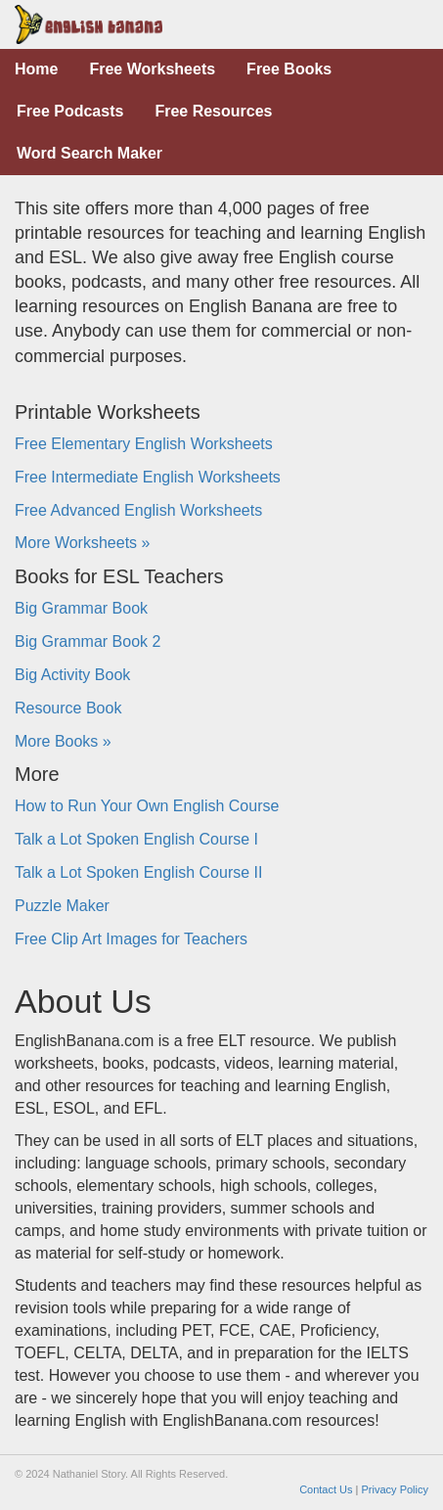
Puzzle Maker (62, 905)
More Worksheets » (82, 542)
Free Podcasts (70, 111)
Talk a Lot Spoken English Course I (136, 839)
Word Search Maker (89, 153)
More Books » (63, 741)
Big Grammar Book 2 (87, 641)
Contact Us (325, 1489)
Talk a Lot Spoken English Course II (138, 872)
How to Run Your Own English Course (147, 806)
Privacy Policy (395, 1489)
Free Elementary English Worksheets (144, 443)
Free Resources (213, 111)
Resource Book (68, 708)
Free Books (289, 69)
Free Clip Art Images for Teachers (131, 939)
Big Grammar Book (81, 608)
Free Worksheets (152, 69)
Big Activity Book (72, 674)
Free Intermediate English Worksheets (148, 477)
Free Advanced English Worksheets (138, 510)
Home (36, 69)
